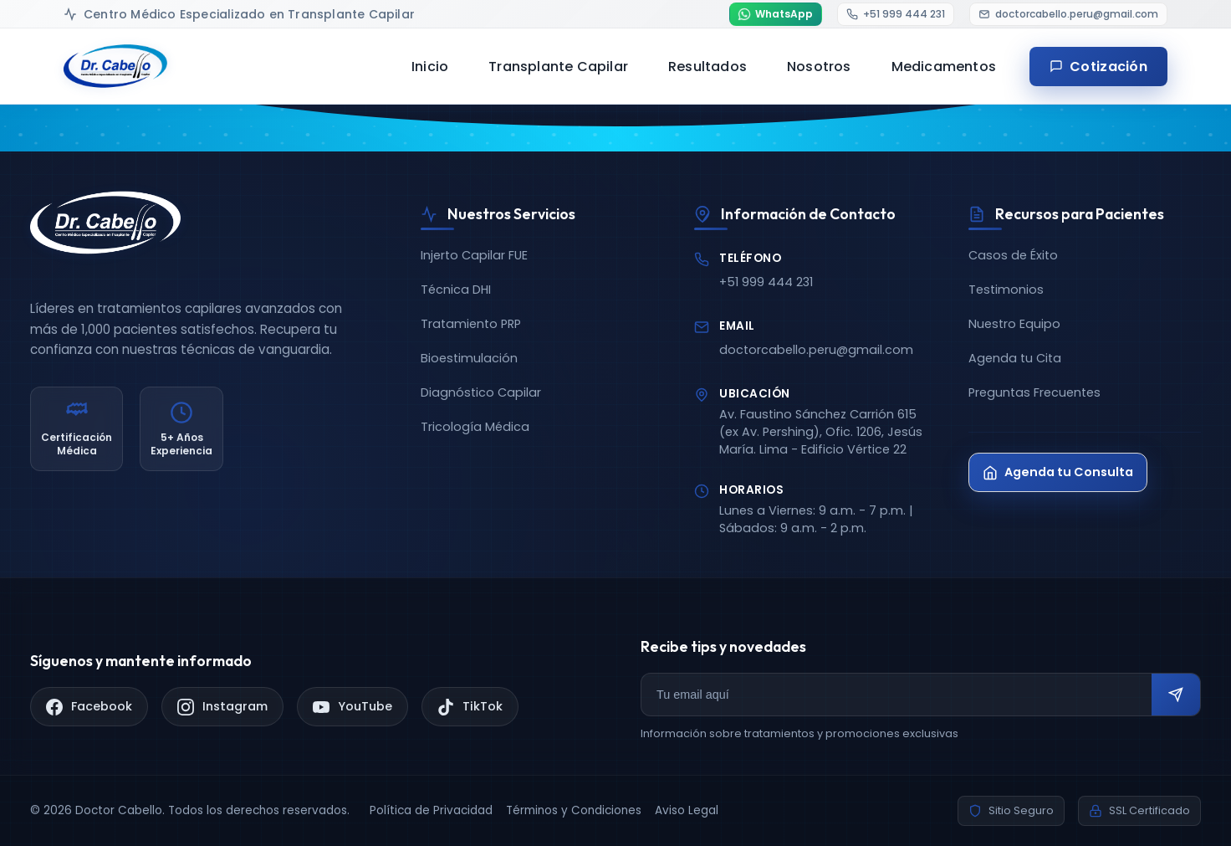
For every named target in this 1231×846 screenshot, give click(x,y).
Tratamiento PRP (471, 323)
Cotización (1098, 66)
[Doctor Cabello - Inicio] (115, 66)
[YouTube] (352, 706)
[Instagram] (222, 706)
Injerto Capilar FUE (474, 255)
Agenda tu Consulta (1058, 472)
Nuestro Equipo (1014, 323)
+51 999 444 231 (766, 282)
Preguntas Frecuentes (1034, 392)
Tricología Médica (475, 426)
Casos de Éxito (1013, 255)
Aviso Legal (686, 810)
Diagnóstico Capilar (481, 392)
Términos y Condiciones (573, 810)
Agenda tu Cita (1014, 358)
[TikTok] (469, 706)
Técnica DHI (456, 289)
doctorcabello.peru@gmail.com (816, 349)
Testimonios (1006, 289)
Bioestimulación (469, 358)
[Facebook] (89, 706)
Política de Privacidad (431, 810)
